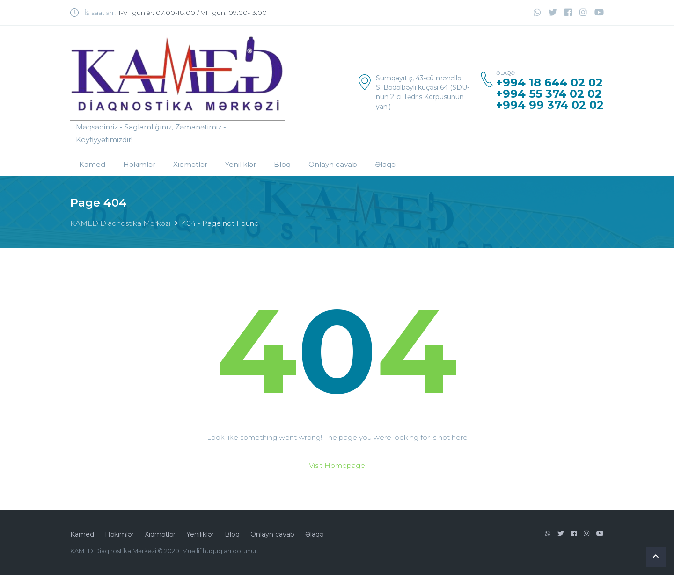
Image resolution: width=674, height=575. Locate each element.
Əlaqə (385, 164)
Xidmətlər (190, 164)
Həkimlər (139, 164)
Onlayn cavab (332, 164)
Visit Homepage (337, 465)
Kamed (92, 164)
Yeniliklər (240, 164)
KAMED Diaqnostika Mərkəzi (120, 223)
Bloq (282, 164)
